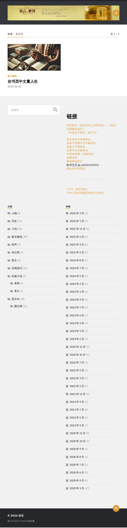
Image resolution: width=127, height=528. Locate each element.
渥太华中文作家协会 (78, 139)
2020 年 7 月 (77, 465)
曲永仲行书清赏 (76, 169)
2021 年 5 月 (77, 418)
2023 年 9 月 (77, 300)
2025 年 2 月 (77, 252)
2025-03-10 (14, 86)
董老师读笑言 (75, 161)
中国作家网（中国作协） (81, 154)
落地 (17, 283)
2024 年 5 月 (77, 276)
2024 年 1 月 (77, 292)
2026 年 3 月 (77, 213)
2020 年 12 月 (77, 433)
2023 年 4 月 (77, 323)
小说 (14, 229)
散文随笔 (12, 76)
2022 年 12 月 (77, 347)
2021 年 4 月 (77, 425)
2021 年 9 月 (77, 402)
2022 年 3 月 (77, 378)
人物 (14, 213)
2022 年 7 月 (77, 362)
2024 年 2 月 (77, 284)
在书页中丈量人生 (25, 81)
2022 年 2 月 (77, 386)
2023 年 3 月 (77, 331)
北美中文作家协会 (77, 150)
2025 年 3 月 (77, 244)
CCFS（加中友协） (78, 189)
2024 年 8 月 (77, 260)
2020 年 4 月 (77, 480)
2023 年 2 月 (77, 339)
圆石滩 (18, 306)
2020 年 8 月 (77, 457)
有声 (14, 244)
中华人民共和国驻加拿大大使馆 (85, 193)
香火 (17, 291)
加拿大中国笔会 (76, 147)
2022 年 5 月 (77, 370)
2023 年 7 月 (77, 307)
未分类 (16, 252)
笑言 (21, 516)
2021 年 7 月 (77, 410)
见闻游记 (17, 268)
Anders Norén (19, 521)
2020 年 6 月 (77, 472)
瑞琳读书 (72, 158)
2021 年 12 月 (77, 394)
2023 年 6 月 (77, 315)
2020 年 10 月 (77, 441)
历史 (14, 221)
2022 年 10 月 (77, 354)
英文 (14, 260)
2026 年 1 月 (77, 221)
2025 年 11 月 (77, 229)
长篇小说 (17, 276)
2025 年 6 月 (77, 237)
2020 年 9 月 (77, 449)
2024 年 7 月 (77, 268)
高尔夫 (16, 299)
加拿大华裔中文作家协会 (81, 143)
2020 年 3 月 (77, 488)
